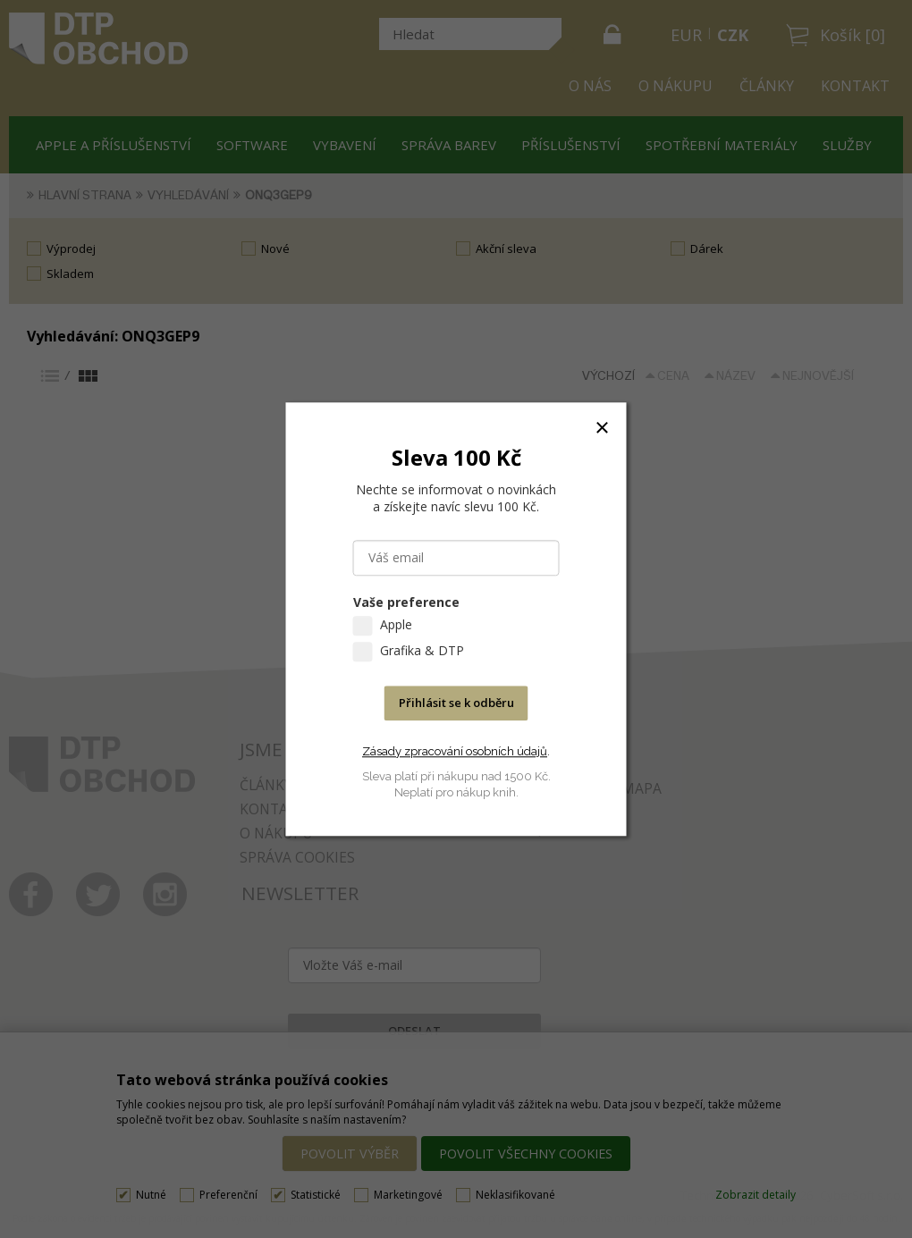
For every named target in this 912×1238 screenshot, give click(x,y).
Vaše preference (406, 602)
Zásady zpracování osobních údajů (454, 751)
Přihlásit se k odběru (456, 703)
